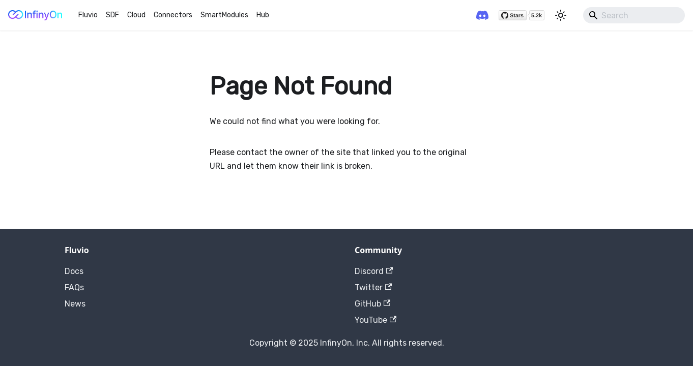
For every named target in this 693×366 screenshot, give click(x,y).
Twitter (373, 287)
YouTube (375, 320)
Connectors (173, 15)
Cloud (136, 15)
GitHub (372, 304)
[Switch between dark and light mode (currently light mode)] (561, 15)
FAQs (74, 287)
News (75, 304)
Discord (374, 271)
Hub (262, 15)
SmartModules (224, 15)
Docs (74, 271)
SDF (112, 15)
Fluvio (88, 15)
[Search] (634, 15)
